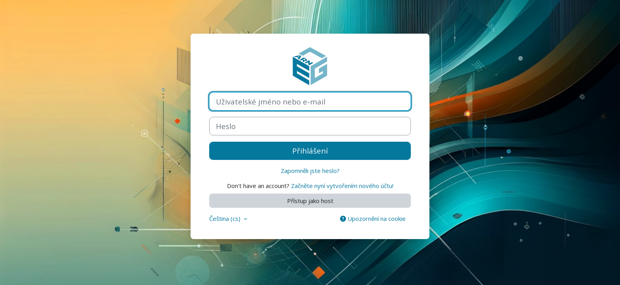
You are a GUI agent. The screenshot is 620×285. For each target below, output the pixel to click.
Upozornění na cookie (373, 218)
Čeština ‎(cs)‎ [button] (225, 218)
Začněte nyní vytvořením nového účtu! (342, 186)
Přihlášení (310, 151)
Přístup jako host (310, 201)
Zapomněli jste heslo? (310, 171)
